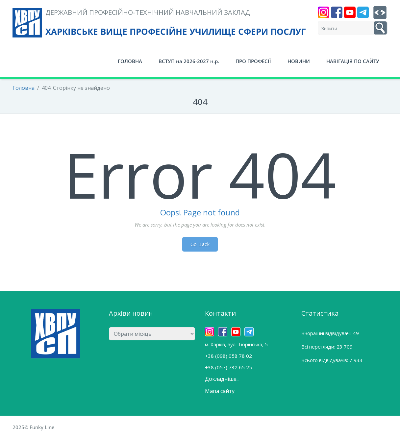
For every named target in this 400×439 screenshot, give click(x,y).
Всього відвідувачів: (325, 360)
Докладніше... (222, 378)
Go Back (200, 244)
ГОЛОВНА (130, 61)
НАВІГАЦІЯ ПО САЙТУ (352, 61)
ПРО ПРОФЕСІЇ (253, 61)
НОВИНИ (299, 61)
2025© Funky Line (33, 427)
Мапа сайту (220, 391)
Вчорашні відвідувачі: (327, 333)
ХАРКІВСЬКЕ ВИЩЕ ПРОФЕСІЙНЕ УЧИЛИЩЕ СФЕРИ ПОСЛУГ (175, 31)
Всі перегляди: (319, 346)
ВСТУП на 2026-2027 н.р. (189, 61)
